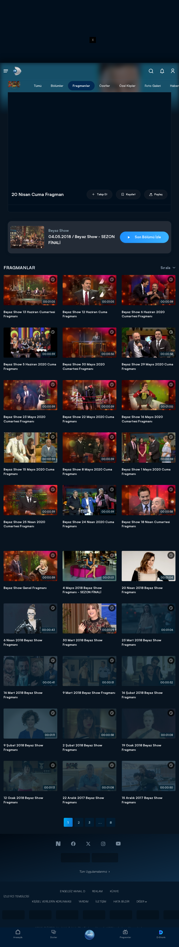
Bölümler (57, 86)
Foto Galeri (153, 86)
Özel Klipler (127, 86)
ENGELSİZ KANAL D (72, 891)
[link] (16, 71)
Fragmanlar (81, 86)
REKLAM (97, 891)
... (100, 822)
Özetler (104, 86)
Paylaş (156, 194)
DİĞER (140, 901)
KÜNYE (114, 891)
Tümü (38, 86)
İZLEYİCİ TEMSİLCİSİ (16, 896)
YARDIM (84, 901)
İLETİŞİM (100, 901)
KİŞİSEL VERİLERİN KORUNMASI (52, 901)
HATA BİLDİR (121, 901)
